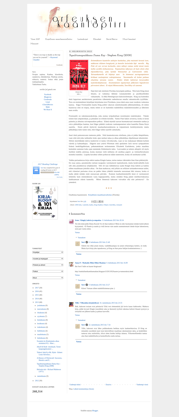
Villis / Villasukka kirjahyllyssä (87, 303)
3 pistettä (85, 205)
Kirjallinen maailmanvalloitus (58, 39)
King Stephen (98, 205)
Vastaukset (81, 238)
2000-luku (78, 205)
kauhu (91, 205)
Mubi (48, 107)
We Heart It (48, 110)
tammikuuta (41, 376)
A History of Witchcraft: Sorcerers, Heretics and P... (49, 359)
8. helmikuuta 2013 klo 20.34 (113, 220)
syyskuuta (41, 316)
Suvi (79, 201)
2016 (37, 291)
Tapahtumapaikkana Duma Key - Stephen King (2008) (49, 365)
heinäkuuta (41, 320)
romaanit (119, 205)
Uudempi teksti (75, 385)
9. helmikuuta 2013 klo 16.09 (117, 263)
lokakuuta (41, 313)
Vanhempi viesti (142, 385)
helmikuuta (41, 338)
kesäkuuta (41, 324)
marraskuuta (42, 309)
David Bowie (111, 39)
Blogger (95, 411)
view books (60, 177)
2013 (37, 302)
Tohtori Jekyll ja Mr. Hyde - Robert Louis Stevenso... (49, 353)
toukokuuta (41, 327)
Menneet (34, 44)
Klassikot (97, 39)
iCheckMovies (48, 105)
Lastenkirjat (82, 39)
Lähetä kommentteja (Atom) (83, 389)
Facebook (47, 94)
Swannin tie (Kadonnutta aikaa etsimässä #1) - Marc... (48, 342)
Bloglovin (47, 97)
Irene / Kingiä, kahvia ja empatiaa (88, 220)
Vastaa (77, 232)
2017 (37, 288)
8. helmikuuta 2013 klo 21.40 (99, 242)
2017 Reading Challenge (48, 164)
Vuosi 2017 (35, 39)
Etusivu (108, 385)
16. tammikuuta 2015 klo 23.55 (111, 303)
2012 (37, 381)
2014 (37, 299)
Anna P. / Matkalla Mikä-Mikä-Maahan (90, 263)
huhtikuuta (41, 331)
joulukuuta (41, 305)
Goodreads (59, 65)
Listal (48, 102)
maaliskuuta (41, 334)
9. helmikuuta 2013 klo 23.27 (99, 285)
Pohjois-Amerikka (109, 205)
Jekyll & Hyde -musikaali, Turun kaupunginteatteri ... (49, 348)
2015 (37, 295)
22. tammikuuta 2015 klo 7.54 (99, 325)
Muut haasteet (129, 39)
